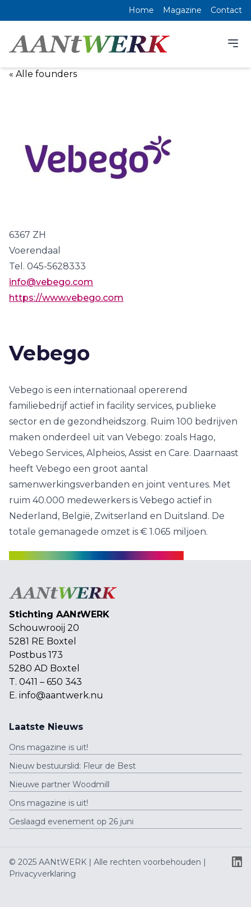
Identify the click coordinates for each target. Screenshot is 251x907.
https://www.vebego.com (66, 297)
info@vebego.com (51, 282)
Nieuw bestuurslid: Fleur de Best (72, 766)
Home (141, 10)
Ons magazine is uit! (48, 747)
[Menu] (233, 43)
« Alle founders (43, 74)
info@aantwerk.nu (61, 695)
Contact (226, 10)
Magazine (182, 10)
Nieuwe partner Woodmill (59, 784)
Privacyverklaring (42, 874)
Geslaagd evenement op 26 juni (71, 821)
